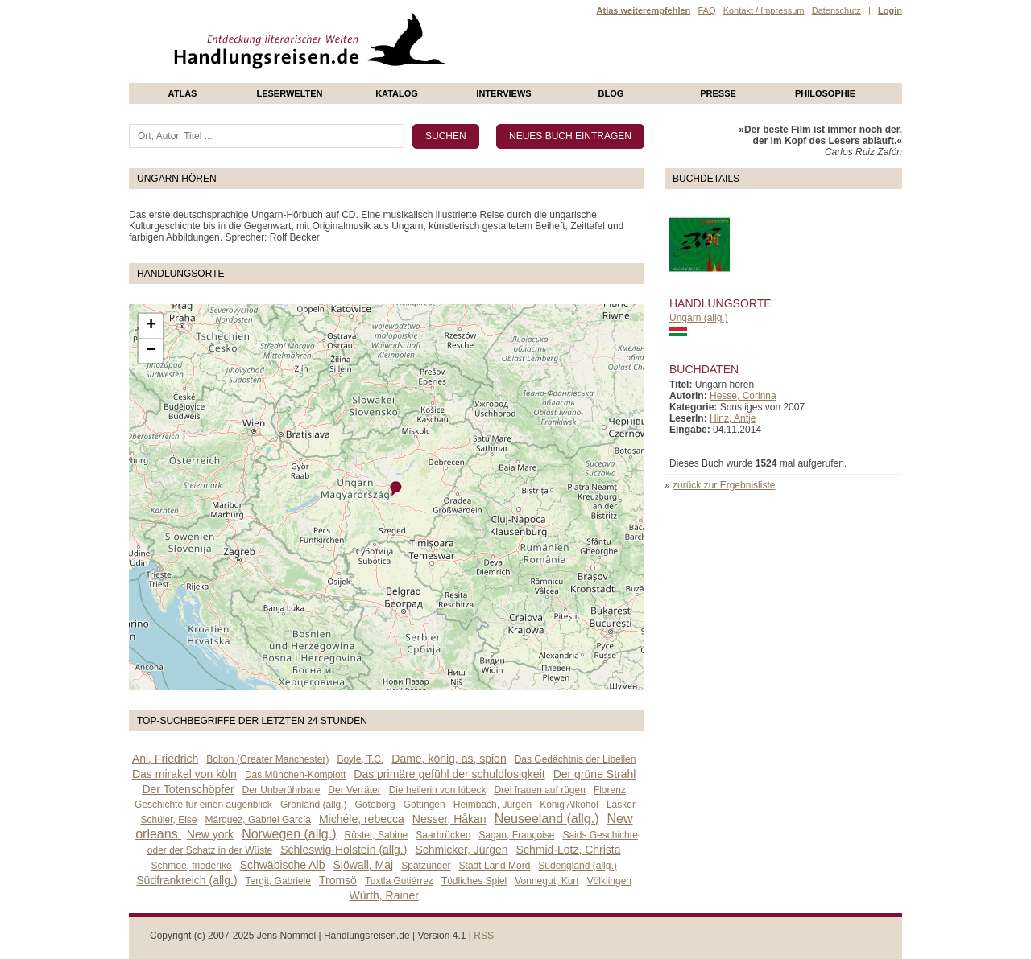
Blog (611, 93)
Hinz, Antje (733, 418)
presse (718, 93)
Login (890, 10)
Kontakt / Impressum (764, 10)
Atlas (182, 93)
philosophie (825, 93)
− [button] (151, 351)
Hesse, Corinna (743, 395)
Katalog (396, 93)
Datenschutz (836, 10)
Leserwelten (289, 93)
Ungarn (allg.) (698, 317)
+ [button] (151, 326)
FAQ (706, 10)
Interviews (503, 93)
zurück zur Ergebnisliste (724, 485)
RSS (484, 935)
